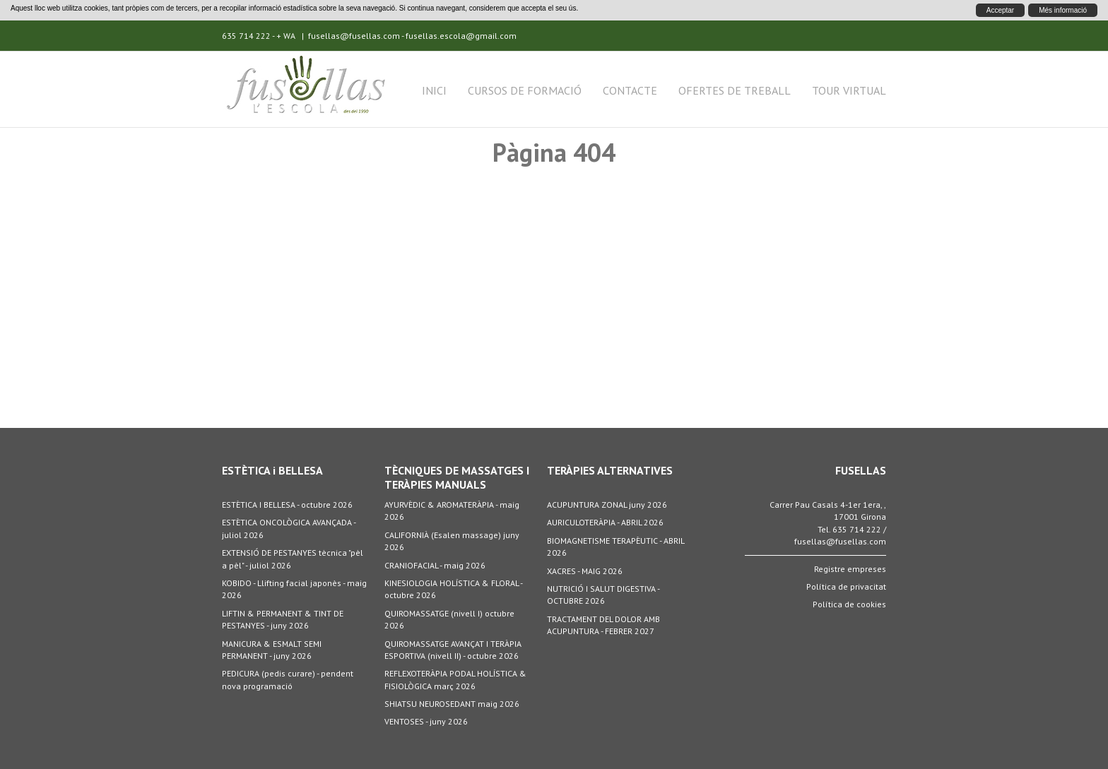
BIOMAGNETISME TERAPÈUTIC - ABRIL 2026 (615, 546)
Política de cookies (849, 604)
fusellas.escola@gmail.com (461, 35)
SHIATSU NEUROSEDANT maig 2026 (451, 703)
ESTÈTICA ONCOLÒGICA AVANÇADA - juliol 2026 (288, 528)
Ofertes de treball (734, 90)
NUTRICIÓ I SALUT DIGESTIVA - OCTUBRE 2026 (603, 594)
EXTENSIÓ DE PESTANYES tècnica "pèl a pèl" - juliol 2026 (292, 558)
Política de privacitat (846, 586)
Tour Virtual (849, 90)
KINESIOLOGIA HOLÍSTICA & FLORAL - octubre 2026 (453, 589)
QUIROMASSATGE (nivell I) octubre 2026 (449, 619)
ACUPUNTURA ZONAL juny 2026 (607, 504)
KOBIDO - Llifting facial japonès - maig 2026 (294, 589)
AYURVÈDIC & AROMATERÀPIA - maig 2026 (451, 510)
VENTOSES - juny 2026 (426, 721)
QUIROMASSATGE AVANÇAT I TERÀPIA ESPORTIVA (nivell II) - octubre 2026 (452, 649)
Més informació (1063, 10)
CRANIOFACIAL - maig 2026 (434, 565)
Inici (434, 90)
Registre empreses (850, 569)
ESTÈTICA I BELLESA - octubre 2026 (287, 504)
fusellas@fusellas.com (354, 35)
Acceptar (1000, 10)
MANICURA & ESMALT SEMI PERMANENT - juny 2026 (272, 649)
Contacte (630, 90)
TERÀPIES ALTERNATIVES (610, 470)
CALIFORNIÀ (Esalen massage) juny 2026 (451, 541)
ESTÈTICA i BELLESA (272, 470)
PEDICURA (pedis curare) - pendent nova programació (287, 679)
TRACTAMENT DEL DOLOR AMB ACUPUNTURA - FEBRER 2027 (603, 625)
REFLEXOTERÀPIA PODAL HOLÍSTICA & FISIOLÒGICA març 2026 (455, 679)
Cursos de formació (525, 90)
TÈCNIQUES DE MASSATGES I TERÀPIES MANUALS (456, 477)
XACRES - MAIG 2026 (585, 571)
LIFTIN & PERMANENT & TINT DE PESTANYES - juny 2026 (282, 619)
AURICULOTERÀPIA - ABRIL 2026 (605, 522)
